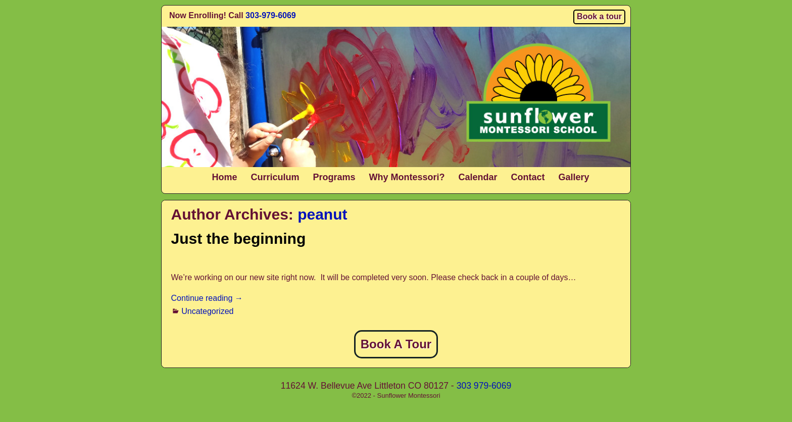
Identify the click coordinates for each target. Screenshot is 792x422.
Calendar (478, 177)
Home (224, 177)
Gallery (574, 177)
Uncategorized (207, 311)
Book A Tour (396, 344)
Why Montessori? (406, 177)
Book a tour (599, 16)
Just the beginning (238, 238)
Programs (334, 177)
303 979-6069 (484, 386)
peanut (322, 214)
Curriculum (275, 177)
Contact (528, 177)
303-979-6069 (270, 15)
